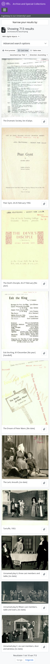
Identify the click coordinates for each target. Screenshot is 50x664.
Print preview (8, 50)
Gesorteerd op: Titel (18, 55)
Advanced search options (16, 43)
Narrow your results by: (25, 22)
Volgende (29, 660)
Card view (23, 50)
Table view (35, 50)
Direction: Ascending (38, 55)
